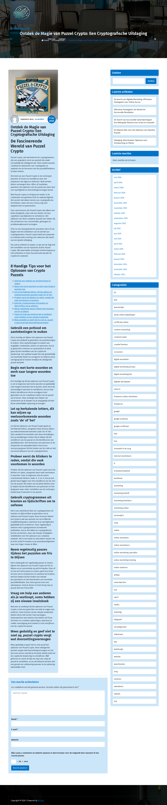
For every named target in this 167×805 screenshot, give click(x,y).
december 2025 (120, 203)
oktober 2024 (119, 274)
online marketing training (125, 560)
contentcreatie (120, 337)
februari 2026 (119, 193)
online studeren (121, 567)
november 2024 (120, 269)
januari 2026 (119, 198)
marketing (118, 486)
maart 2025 (118, 249)
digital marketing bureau (124, 367)
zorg (116, 671)
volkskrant (118, 634)
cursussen (118, 352)
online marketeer (121, 538)
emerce (117, 389)
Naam (14, 719)
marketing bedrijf (121, 493)
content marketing (122, 330)
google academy (121, 419)
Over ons (51, 39)
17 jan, (51, 119)
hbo (115, 434)
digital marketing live (123, 374)
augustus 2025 (120, 223)
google (117, 411)
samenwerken (120, 582)
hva (115, 441)
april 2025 (118, 244)
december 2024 (120, 264)
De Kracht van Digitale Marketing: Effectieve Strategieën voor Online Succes (133, 100)
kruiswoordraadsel (122, 471)
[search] (155, 39)
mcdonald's (119, 515)
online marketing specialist (125, 552)
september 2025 (121, 218)
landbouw (118, 478)
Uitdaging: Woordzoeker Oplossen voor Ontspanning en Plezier (130, 141)
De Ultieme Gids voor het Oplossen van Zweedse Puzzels (134, 131)
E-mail (14, 729)
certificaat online (121, 322)
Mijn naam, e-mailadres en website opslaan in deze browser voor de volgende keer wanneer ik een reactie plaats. (55, 754)
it (114, 463)
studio (116, 605)
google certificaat (121, 426)
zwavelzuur (118, 686)
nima (116, 523)
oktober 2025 (119, 213)
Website (14, 740)
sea (115, 590)
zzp (115, 701)
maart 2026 (119, 188)
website (117, 657)
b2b (115, 300)
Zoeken (116, 72)
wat (115, 642)
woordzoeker (119, 664)
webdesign (118, 649)
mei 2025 (117, 239)
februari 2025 (119, 254)
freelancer (118, 404)
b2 (115, 292)
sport (116, 597)
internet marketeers (123, 456)
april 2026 (118, 182)
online (116, 530)
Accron (41, 800)
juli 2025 (117, 228)
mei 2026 (117, 177)
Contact (62, 39)
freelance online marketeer (126, 396)
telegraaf (118, 619)
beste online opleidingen (124, 315)
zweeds (117, 694)
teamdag (118, 612)
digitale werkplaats (122, 382)
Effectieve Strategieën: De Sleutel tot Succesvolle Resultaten (129, 110)
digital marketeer (121, 359)
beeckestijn (119, 307)
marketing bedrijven (123, 500)
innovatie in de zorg (122, 448)
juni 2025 (117, 233)
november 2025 (120, 208)
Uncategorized (120, 627)
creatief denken (121, 344)
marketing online (121, 508)
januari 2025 (119, 259)
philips (117, 575)
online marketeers (122, 545)
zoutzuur (117, 679)
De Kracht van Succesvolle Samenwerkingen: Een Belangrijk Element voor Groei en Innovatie (134, 121)
